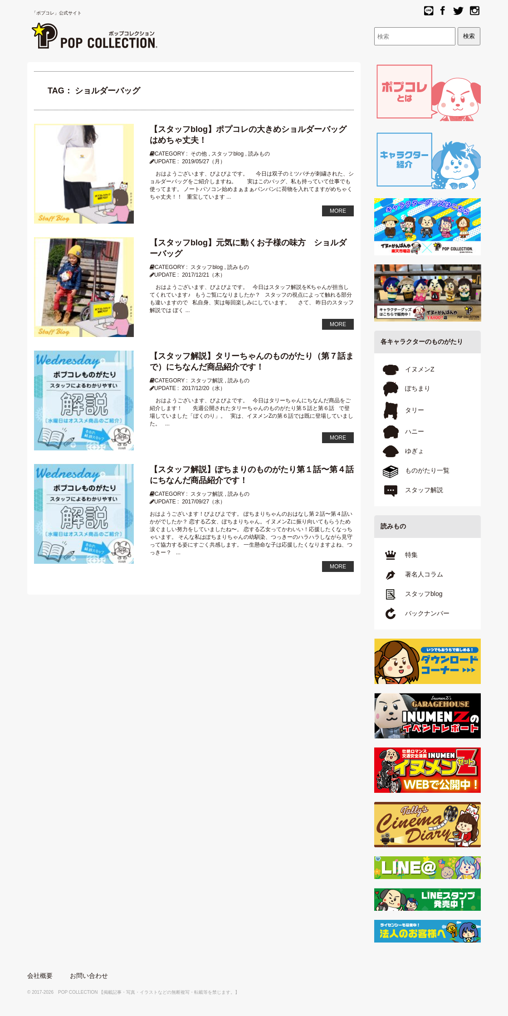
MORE (338, 211)
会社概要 (40, 975)
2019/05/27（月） (203, 161)
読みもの (259, 154)
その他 (198, 154)
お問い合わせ (89, 975)
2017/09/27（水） (203, 501)
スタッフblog (227, 154)
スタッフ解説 (206, 380)
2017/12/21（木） (203, 275)
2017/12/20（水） (203, 388)
